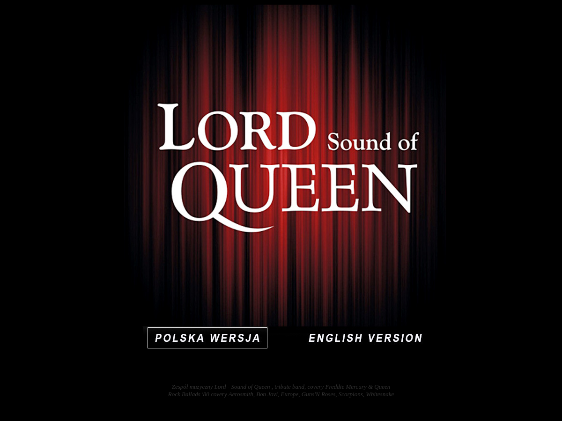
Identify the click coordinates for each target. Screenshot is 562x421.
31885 (552, 409)
